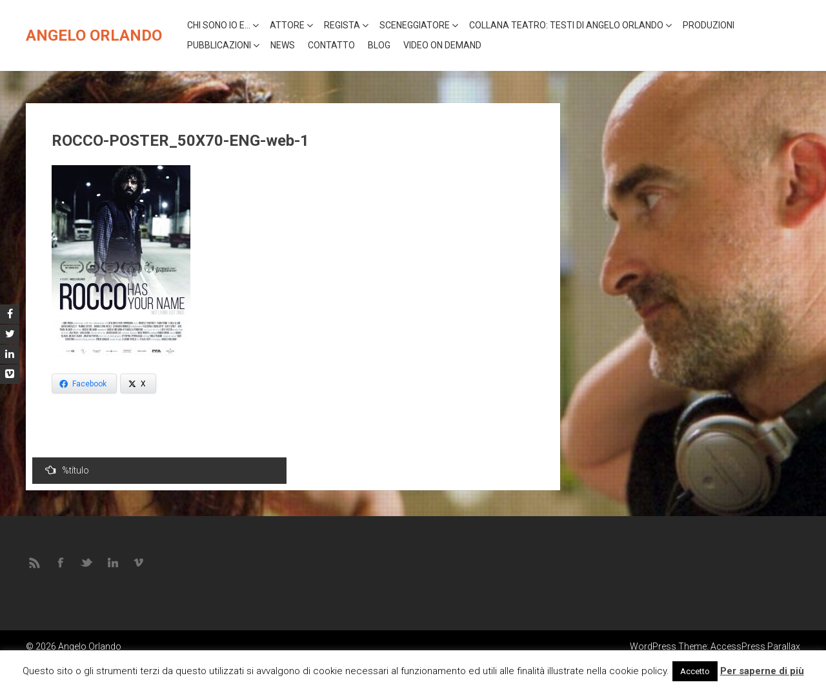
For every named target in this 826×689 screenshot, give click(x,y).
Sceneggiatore (414, 25)
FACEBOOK (61, 562)
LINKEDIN (113, 562)
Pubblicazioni (219, 45)
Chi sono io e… (218, 25)
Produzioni (708, 25)
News (282, 45)
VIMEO (138, 562)
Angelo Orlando (94, 35)
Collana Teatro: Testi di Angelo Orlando (566, 25)
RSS (35, 562)
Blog (379, 45)
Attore (287, 25)
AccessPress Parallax (755, 646)
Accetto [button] (695, 671)
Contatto (331, 45)
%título (67, 469)
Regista (342, 25)
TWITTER (87, 562)
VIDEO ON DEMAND (442, 45)
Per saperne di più (762, 671)
